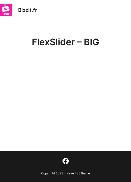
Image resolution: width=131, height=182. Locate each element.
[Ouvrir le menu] (128, 10)
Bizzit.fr (27, 10)
